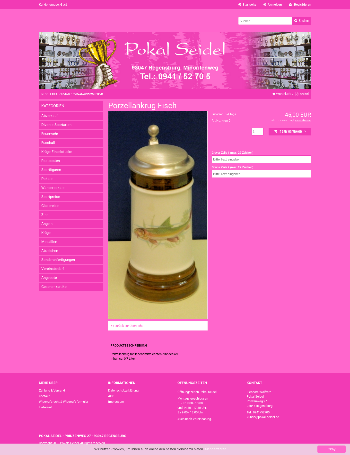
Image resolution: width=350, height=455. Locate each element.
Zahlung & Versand (52, 390)
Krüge (46, 233)
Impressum (116, 401)
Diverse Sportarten (56, 125)
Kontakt (44, 396)
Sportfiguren (51, 170)
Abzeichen (49, 251)
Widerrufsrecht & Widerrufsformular (63, 401)
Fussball (48, 143)
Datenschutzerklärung (123, 390)
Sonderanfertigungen (58, 260)
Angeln (46, 224)
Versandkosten (303, 120)
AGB (111, 396)
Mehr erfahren (215, 449)
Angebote (49, 278)
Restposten (50, 161)
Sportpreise (50, 197)
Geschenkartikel (54, 287)
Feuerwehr (49, 134)
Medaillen (49, 242)
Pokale (46, 179)
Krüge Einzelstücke (56, 152)
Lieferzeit (45, 407)
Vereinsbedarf (52, 269)
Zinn (44, 215)
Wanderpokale (52, 188)
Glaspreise (50, 206)
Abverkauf (49, 116)
